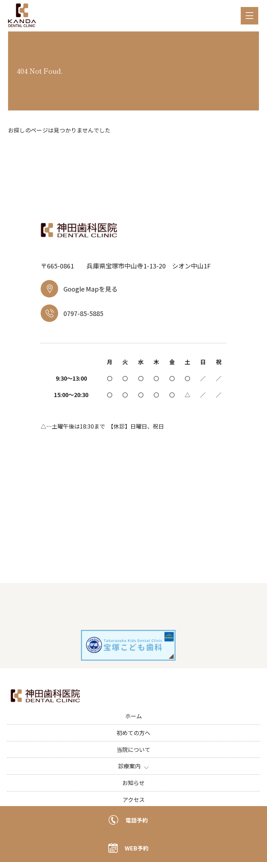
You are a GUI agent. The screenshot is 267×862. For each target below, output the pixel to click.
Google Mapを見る (79, 288)
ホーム (133, 716)
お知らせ (133, 782)
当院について (133, 749)
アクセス (134, 799)
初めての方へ (133, 732)
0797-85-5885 (72, 313)
